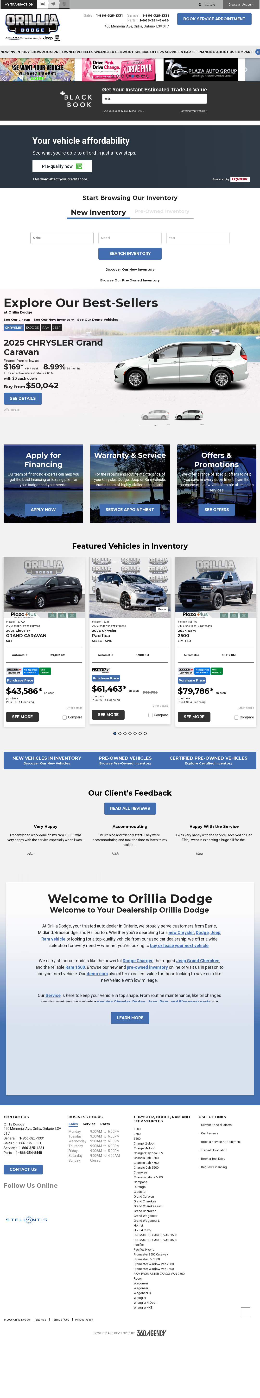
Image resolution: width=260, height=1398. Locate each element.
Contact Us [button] (23, 1227)
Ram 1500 (75, 1025)
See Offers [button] (216, 568)
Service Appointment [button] (130, 568)
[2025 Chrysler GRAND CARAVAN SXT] (44, 645)
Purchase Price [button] (20, 738)
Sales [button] (73, 1182)
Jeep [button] (57, 386)
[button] (19, 4)
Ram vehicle (53, 997)
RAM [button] (46, 386)
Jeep (215, 990)
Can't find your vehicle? (193, 169)
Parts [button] (105, 1182)
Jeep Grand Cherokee (197, 1018)
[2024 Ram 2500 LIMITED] (215, 645)
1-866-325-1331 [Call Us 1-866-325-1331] (109, 15)
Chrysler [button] (14, 386)
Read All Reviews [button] (130, 866)
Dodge (202, 990)
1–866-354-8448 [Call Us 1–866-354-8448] (154, 20)
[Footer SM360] (151, 1391)
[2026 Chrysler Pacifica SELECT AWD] (130, 645)
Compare (75, 775)
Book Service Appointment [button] (214, 19)
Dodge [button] (32, 386)
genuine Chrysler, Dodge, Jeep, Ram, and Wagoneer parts (153, 1060)
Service (53, 1053)
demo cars (97, 1031)
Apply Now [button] (43, 568)
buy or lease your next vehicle (179, 1003)
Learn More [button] (130, 1076)
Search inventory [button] (130, 311)
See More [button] (22, 775)
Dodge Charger (138, 1018)
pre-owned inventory (147, 1025)
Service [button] (89, 1182)
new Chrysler (181, 990)
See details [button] (23, 456)
